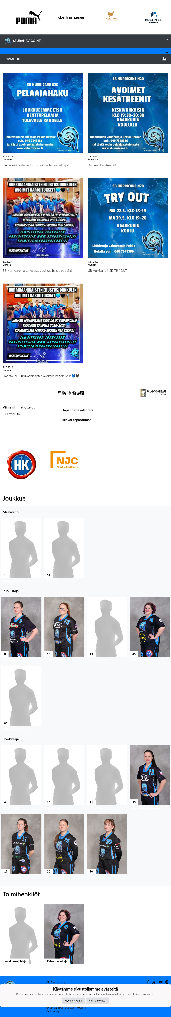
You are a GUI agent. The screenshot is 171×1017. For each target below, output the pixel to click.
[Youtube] (159, 982)
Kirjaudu (85, 59)
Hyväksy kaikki (74, 1000)
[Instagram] (165, 982)
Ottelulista (11, 427)
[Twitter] (152, 982)
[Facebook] (146, 982)
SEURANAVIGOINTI (88, 39)
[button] (21, 551)
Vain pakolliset (97, 1000)
